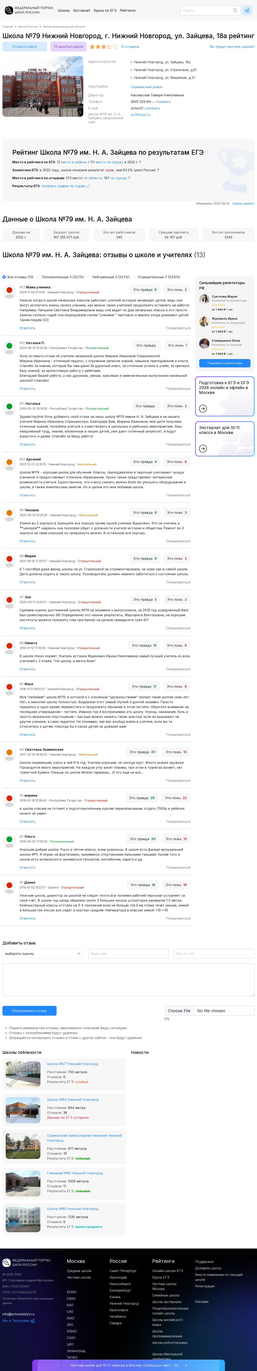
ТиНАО (72, 1357)
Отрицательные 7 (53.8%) (159, 277)
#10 (22, 459)
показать (163, 102)
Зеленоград (76, 1351)
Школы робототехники (169, 1343)
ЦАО (70, 1344)
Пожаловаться (178, 328)
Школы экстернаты (166, 1302)
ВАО (70, 1305)
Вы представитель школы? (232, 46)
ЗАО (70, 1325)
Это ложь (177, 289)
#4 (22, 749)
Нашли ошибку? (244, 203)
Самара (115, 1323)
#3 (21, 795)
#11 (22, 403)
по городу (118, 178)
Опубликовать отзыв (29, 1011)
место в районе (74, 162)
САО (70, 1312)
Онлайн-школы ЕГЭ (167, 1271)
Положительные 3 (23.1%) (63, 277)
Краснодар (118, 1277)
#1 (21, 882)
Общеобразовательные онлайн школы (170, 1310)
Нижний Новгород (124, 1303)
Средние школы (79, 1271)
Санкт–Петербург (123, 1271)
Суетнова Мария (224, 296)
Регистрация (204, 1286)
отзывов (130, 46)
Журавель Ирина (224, 318)
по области (92, 178)
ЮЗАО (72, 1292)
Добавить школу (208, 1268)
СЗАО (71, 1338)
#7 (22, 597)
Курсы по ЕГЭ (105, 10)
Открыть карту (24, 46)
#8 (22, 556)
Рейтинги (127, 10)
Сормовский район (146, 87)
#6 (22, 643)
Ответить (27, 328)
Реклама (201, 1302)
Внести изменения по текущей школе (219, 1277)
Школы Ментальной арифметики (167, 1356)
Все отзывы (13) (20, 277)
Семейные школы (165, 1295)
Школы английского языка (167, 1322)
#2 (21, 836)
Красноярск (119, 1310)
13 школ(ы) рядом (68, 46)
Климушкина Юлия (226, 340)
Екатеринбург (120, 1290)
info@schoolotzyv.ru (18, 1314)
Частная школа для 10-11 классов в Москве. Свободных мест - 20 (124, 1365)
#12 (22, 343)
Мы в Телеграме (18, 1321)
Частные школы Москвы (164, 1286)
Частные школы (79, 1277)
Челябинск (118, 1316)
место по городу (109, 162)
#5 (21, 684)
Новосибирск (120, 1284)
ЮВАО (72, 1331)
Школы (64, 10)
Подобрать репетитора (225, 363)
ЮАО (71, 1318)
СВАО (71, 1299)
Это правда (145, 289)
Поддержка (204, 1262)
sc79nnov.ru (140, 115)
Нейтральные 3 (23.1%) (111, 277)
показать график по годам (63, 186)
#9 (22, 510)
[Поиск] (210, 10)
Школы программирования (167, 1333)
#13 (22, 287)
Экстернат (81, 10)
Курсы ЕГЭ (160, 1277)
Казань (115, 1297)
